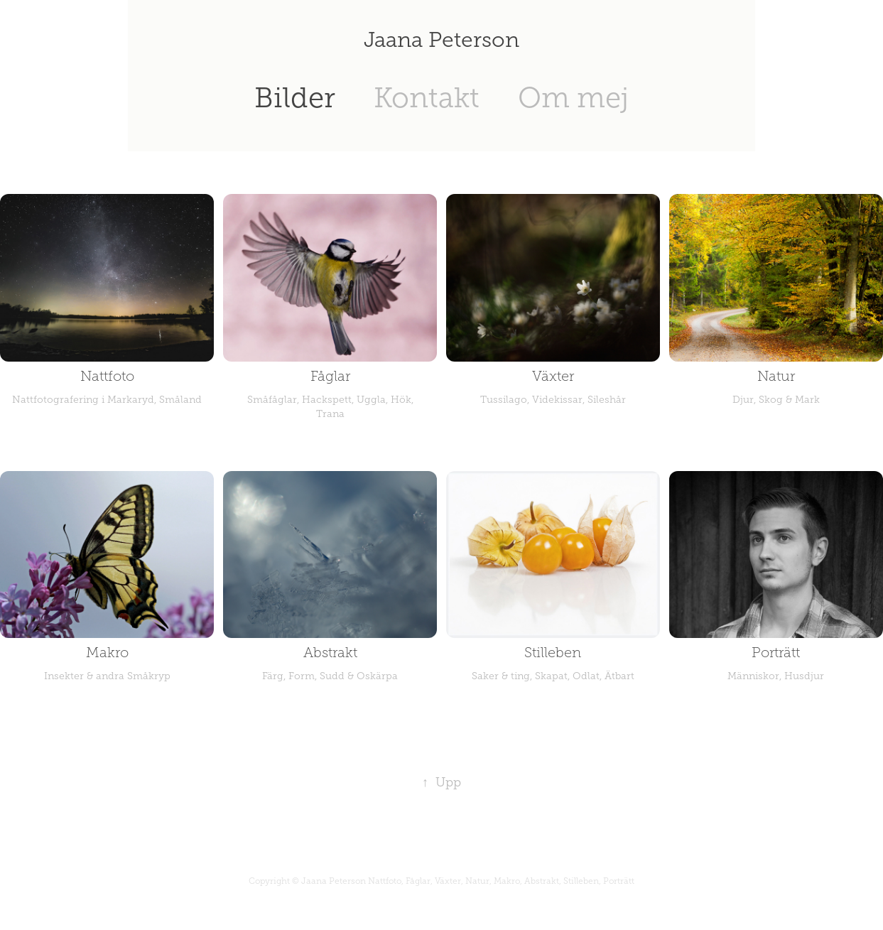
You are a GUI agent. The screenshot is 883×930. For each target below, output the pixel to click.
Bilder (294, 98)
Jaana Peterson (441, 40)
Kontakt (427, 98)
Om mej (573, 98)
